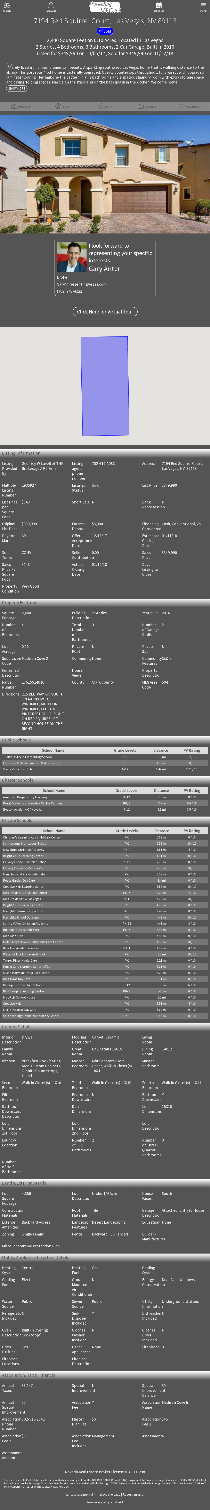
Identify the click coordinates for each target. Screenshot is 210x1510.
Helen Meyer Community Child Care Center (33, 942)
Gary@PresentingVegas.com (82, 284)
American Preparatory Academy (25, 797)
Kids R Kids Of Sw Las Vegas (22, 899)
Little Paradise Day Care (19, 1010)
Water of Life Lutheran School (24, 954)
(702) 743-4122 (69, 291)
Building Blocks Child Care (21, 930)
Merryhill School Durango (21, 917)
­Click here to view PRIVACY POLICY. (50, 1486)
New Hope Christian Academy (23, 850)
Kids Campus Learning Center (23, 991)
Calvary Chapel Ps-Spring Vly (23, 868)
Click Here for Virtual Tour (105, 311)
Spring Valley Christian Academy (25, 923)
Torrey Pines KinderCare (20, 960)
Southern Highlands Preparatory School (31, 1016)
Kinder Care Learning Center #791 (26, 966)
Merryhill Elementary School (23, 911)
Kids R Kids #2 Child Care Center (25, 893)
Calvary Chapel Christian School (25, 862)
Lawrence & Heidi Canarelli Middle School (31, 763)
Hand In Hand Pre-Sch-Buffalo (24, 874)
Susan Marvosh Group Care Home (26, 973)
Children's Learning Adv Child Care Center (32, 837)
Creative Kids (12, 1003)
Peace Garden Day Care (19, 880)
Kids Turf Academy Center (21, 948)
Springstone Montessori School (25, 843)
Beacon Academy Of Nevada (22, 809)
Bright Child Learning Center (23, 856)
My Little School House (19, 997)
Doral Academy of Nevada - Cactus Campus (32, 803)
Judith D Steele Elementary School (27, 757)
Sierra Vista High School (20, 769)
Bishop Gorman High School (23, 985)
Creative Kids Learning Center (24, 886)
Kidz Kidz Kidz (13, 936)
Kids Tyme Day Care (16, 979)
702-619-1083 (103, 463)
